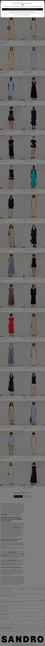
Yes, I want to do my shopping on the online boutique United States (22, 9)
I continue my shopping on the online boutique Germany (22, 12)
